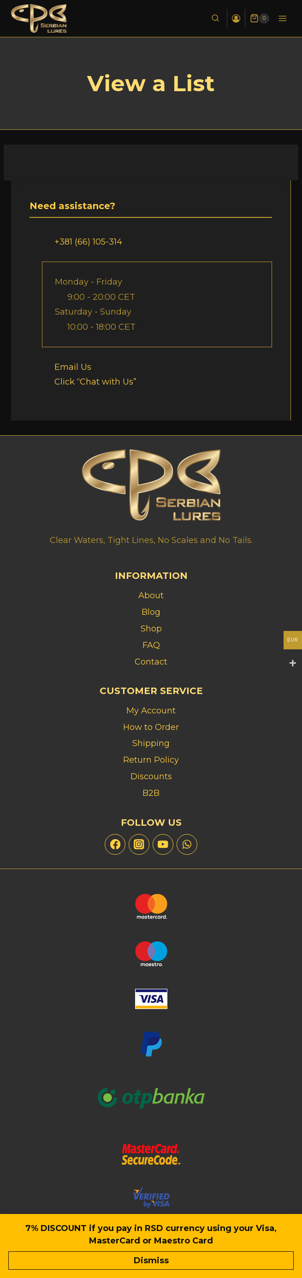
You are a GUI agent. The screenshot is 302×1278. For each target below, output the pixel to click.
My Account (151, 711)
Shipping (151, 743)
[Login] (236, 18)
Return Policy (151, 760)
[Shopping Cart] (259, 18)
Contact (151, 662)
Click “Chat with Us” (95, 382)
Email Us (72, 367)
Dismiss (151, 1260)
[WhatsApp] (187, 844)
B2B (151, 793)
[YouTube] (163, 844)
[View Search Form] (215, 18)
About (151, 595)
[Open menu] (282, 18)
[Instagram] (139, 844)
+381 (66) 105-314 (88, 242)
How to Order (151, 727)
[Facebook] (115, 844)
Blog (151, 612)
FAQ (151, 645)
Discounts (151, 776)
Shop (151, 629)
